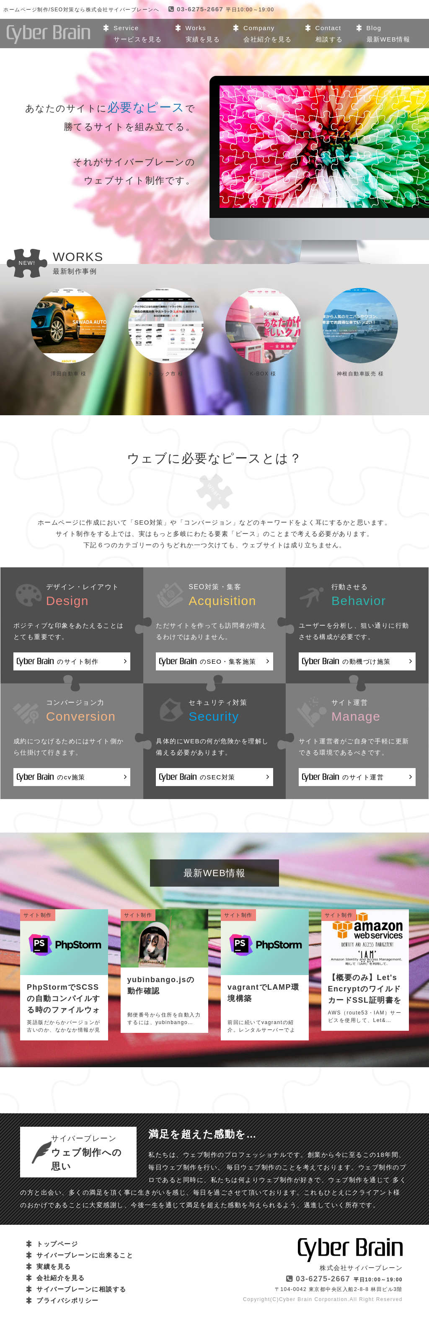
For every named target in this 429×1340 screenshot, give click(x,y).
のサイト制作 (72, 662)
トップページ (57, 1244)
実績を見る (53, 1266)
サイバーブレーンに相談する (81, 1289)
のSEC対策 (214, 777)
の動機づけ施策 (357, 662)
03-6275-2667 (196, 9)
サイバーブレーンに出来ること (84, 1255)
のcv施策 (72, 777)
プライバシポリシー (67, 1300)
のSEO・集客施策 (214, 662)
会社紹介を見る (60, 1278)
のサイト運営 (357, 777)
